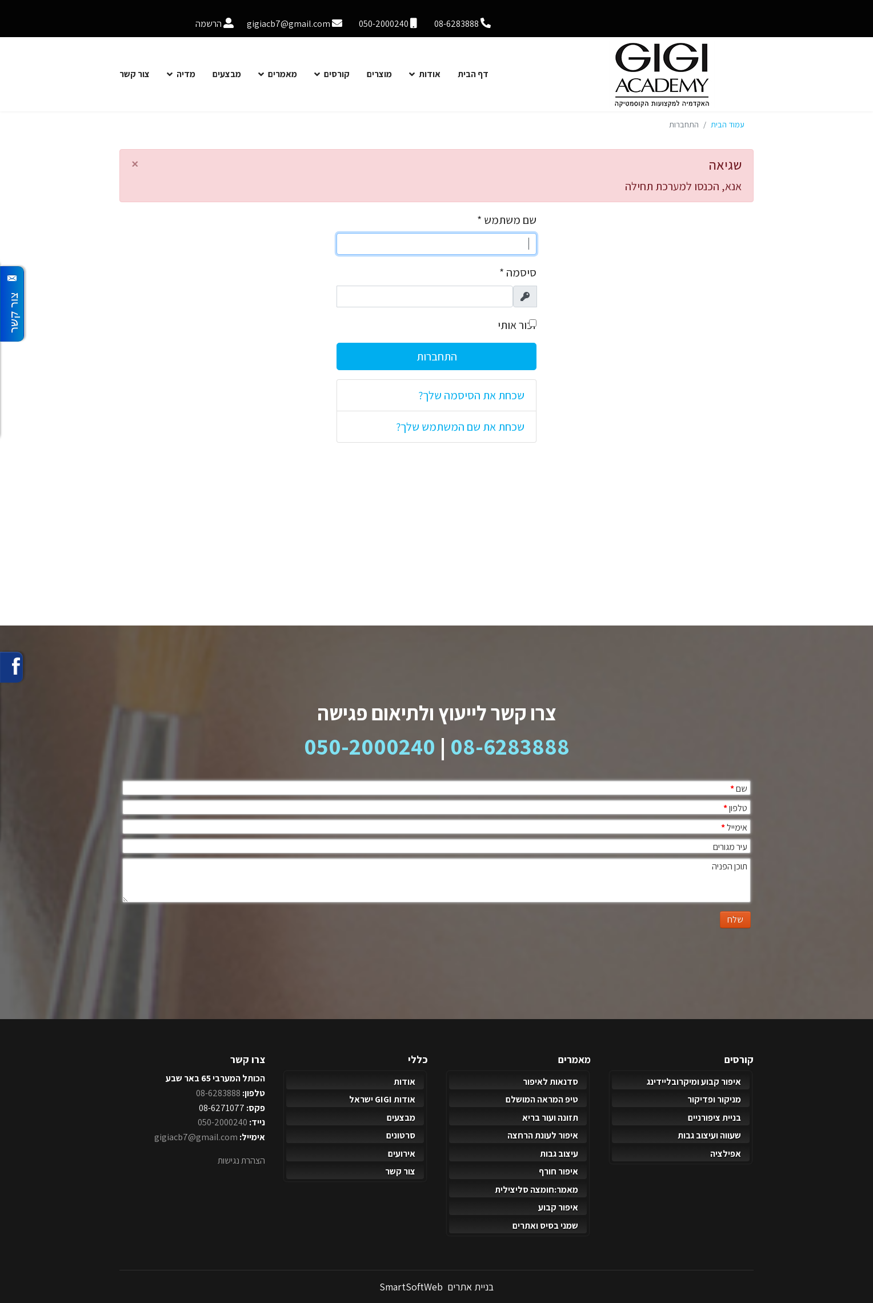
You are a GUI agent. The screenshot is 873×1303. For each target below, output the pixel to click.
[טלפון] (456, 21)
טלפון (735, 808)
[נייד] (382, 21)
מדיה (186, 74)
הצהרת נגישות (241, 1160)
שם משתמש (506, 220)
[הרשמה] (182, 21)
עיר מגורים (730, 847)
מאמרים (282, 74)
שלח (735, 919)
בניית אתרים (469, 1286)
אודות (429, 74)
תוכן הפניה (729, 866)
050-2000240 (369, 746)
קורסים (337, 74)
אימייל (734, 827)
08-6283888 (510, 746)
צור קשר (134, 74)
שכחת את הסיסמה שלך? (471, 395)
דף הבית (473, 74)
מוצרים (379, 74)
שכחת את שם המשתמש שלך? (460, 426)
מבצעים (227, 74)
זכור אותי (517, 325)
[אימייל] (290, 21)
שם (738, 789)
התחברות (437, 356)
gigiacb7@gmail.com (196, 1137)
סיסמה (517, 272)
